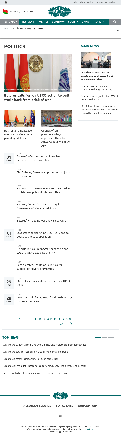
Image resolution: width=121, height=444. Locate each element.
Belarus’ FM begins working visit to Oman (42, 220)
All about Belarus (37, 405)
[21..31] (60, 324)
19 (66, 319)
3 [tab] (111, 336)
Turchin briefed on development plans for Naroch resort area (35, 373)
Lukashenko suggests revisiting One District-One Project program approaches (44, 344)
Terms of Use (88, 429)
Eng (12, 22)
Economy (58, 21)
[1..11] (29, 319)
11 (36, 319)
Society (73, 21)
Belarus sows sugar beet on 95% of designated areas (99, 98)
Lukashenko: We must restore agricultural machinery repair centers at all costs (44, 366)
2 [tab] (104, 336)
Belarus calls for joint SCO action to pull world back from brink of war (36, 97)
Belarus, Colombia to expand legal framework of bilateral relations (38, 206)
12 (40, 319)
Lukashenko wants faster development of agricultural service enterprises (97, 76)
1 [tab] (98, 336)
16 (55, 319)
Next (71, 324)
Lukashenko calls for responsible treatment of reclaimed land (35, 351)
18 (62, 319)
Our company (88, 405)
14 (47, 319)
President (27, 21)
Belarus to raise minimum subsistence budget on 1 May (96, 88)
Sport (86, 21)
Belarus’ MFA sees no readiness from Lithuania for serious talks (39, 158)
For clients (64, 405)
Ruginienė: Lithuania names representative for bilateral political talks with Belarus (43, 190)
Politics (43, 21)
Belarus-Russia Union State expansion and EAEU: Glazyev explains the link (42, 250)
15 (51, 319)
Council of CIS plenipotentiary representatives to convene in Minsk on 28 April (55, 138)
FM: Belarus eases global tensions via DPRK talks (43, 282)
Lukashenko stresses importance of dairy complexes (30, 358)
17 (59, 319)
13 (43, 319)
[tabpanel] (58, 360)
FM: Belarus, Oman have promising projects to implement (43, 174)
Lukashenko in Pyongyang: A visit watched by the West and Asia (44, 299)
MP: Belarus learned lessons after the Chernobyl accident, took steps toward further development (99, 109)
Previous (19, 319)
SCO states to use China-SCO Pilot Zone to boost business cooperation (43, 234)
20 (70, 319)
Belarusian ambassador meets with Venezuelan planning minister (18, 134)
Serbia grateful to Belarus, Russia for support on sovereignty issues (39, 266)
